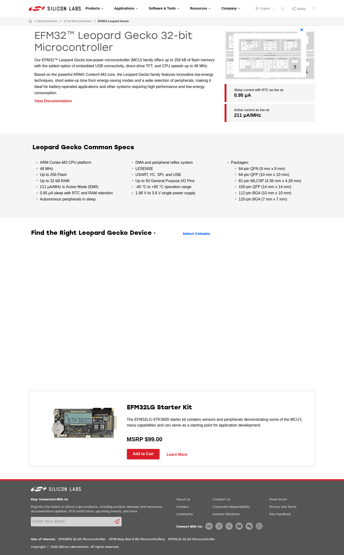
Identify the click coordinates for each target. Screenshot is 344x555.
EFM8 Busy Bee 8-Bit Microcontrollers (137, 539)
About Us (183, 499)
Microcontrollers (47, 21)
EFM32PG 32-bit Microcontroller (82, 539)
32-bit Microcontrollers (78, 21)
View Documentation (53, 101)
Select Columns (196, 234)
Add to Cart (143, 454)
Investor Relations (226, 514)
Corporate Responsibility (231, 507)
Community (184, 514)
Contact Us (221, 499)
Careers (182, 507)
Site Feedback (280, 514)
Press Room (278, 499)
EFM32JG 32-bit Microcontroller (191, 539)
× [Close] (301, 29)
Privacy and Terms (282, 507)
